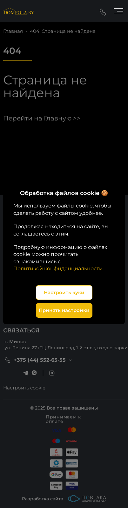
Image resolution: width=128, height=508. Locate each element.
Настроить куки (64, 292)
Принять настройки (64, 310)
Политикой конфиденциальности (58, 268)
